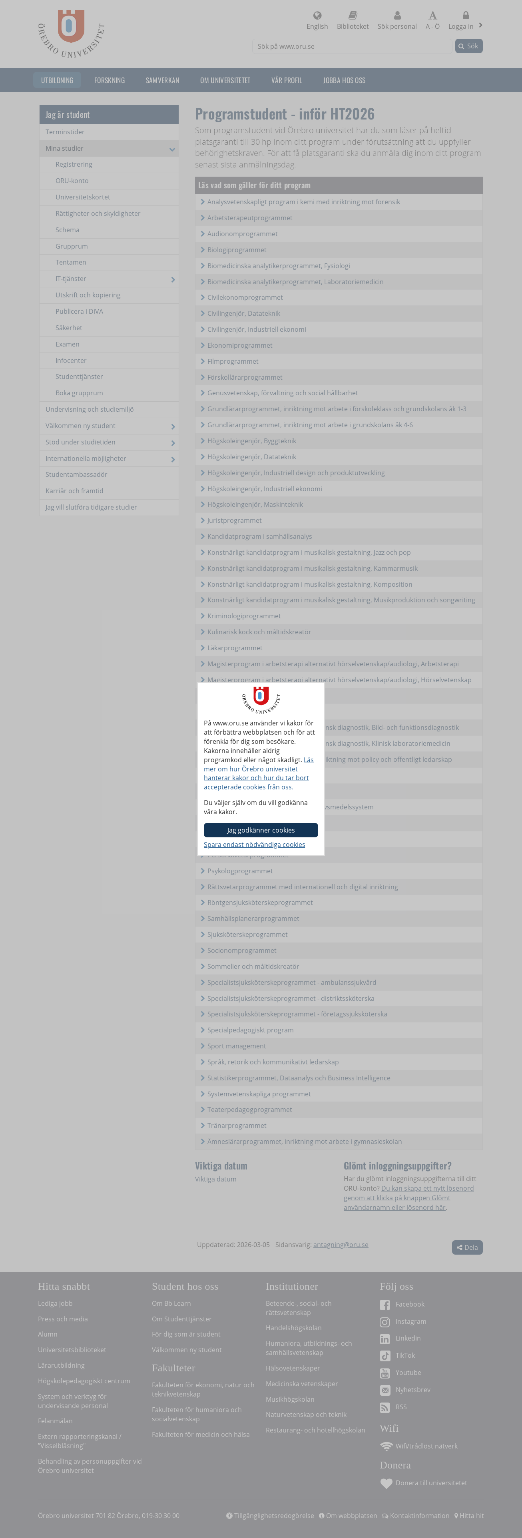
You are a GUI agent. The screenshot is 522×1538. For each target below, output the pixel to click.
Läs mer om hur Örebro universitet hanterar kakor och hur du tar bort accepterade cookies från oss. (259, 773)
